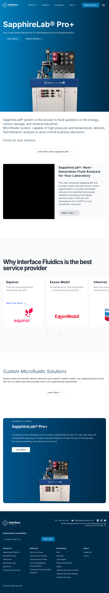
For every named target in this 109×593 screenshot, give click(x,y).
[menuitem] (33, 5)
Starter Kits (7, 567)
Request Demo (90, 5)
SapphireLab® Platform (11, 552)
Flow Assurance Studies (38, 559)
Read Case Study (16, 303)
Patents (59, 567)
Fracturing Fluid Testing (38, 556)
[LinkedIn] (98, 520)
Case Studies (61, 559)
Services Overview (36, 552)
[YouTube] (105, 520)
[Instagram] (101, 520)
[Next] (61, 333)
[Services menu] (46, 5)
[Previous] (47, 333)
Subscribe (48, 539)
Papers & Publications (64, 563)
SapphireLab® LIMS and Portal (67, 570)
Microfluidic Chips (9, 556)
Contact (86, 556)
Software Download (64, 577)
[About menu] (73, 5)
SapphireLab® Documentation (67, 574)
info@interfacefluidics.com (82, 520)
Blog (58, 552)
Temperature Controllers (12, 570)
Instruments (7, 559)
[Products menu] (33, 5)
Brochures (60, 556)
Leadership (87, 552)
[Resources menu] (60, 5)
